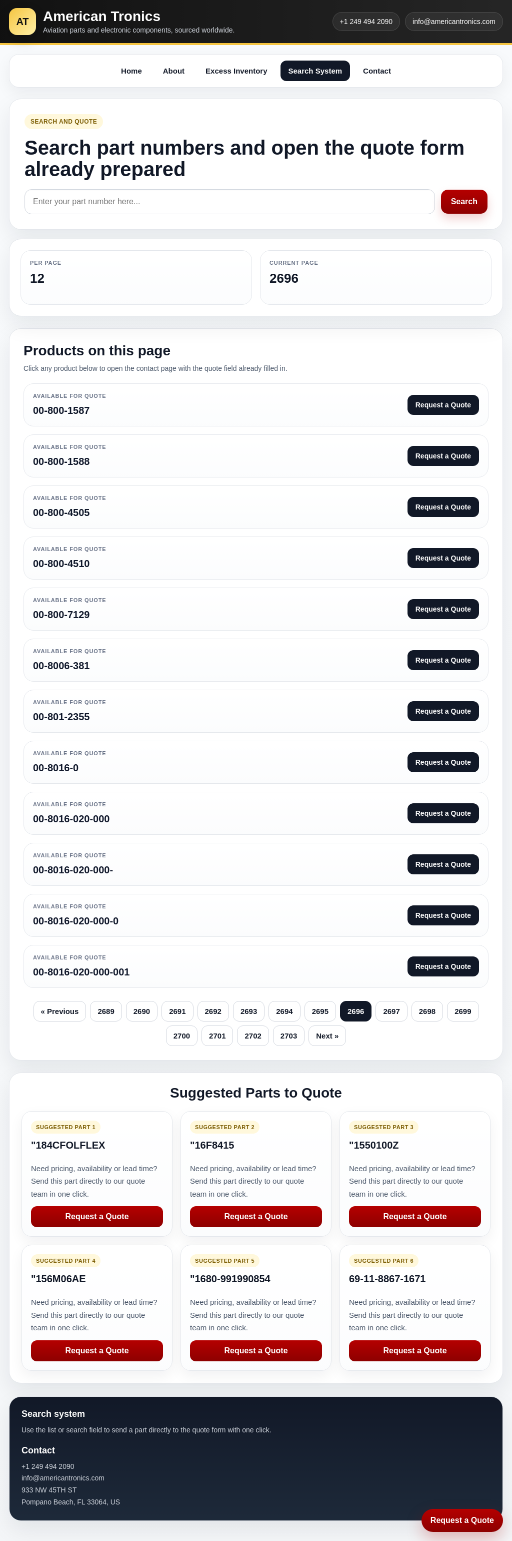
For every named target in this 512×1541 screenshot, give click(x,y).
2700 (182, 1036)
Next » (327, 1036)
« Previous (60, 1011)
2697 (391, 1011)
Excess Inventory (236, 71)
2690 (142, 1011)
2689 (106, 1011)
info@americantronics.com (454, 22)
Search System (315, 71)
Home (131, 71)
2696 (356, 1011)
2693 (248, 1011)
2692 (213, 1011)
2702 (252, 1036)
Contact (377, 71)
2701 (217, 1036)
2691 (177, 1011)
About (173, 71)
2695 (320, 1011)
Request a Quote (96, 1216)
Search (464, 201)
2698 (427, 1011)
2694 (284, 1011)
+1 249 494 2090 (366, 22)
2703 (288, 1036)
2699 (462, 1011)
